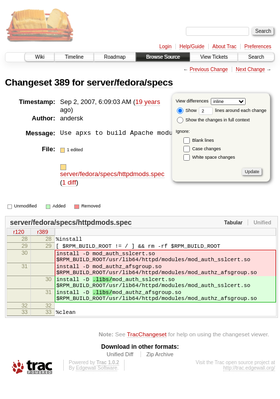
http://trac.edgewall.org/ (249, 386)
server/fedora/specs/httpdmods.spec (112, 174)
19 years (148, 101)
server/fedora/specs (130, 82)
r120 (18, 233)
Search (256, 57)
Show (187, 110)
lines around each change (233, 110)
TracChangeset (146, 352)
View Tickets (214, 57)
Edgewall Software (96, 386)
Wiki (39, 57)
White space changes (213, 157)
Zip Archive (159, 372)
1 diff (69, 182)
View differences (192, 101)
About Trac (224, 46)
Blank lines (203, 140)
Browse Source (163, 57)
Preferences (258, 46)
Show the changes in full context (213, 119)
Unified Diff (120, 372)
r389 (42, 233)
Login (165, 46)
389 (62, 82)
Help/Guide (191, 46)
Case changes (206, 148)
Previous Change (209, 69)
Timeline (74, 57)
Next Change (250, 69)
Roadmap (115, 57)
